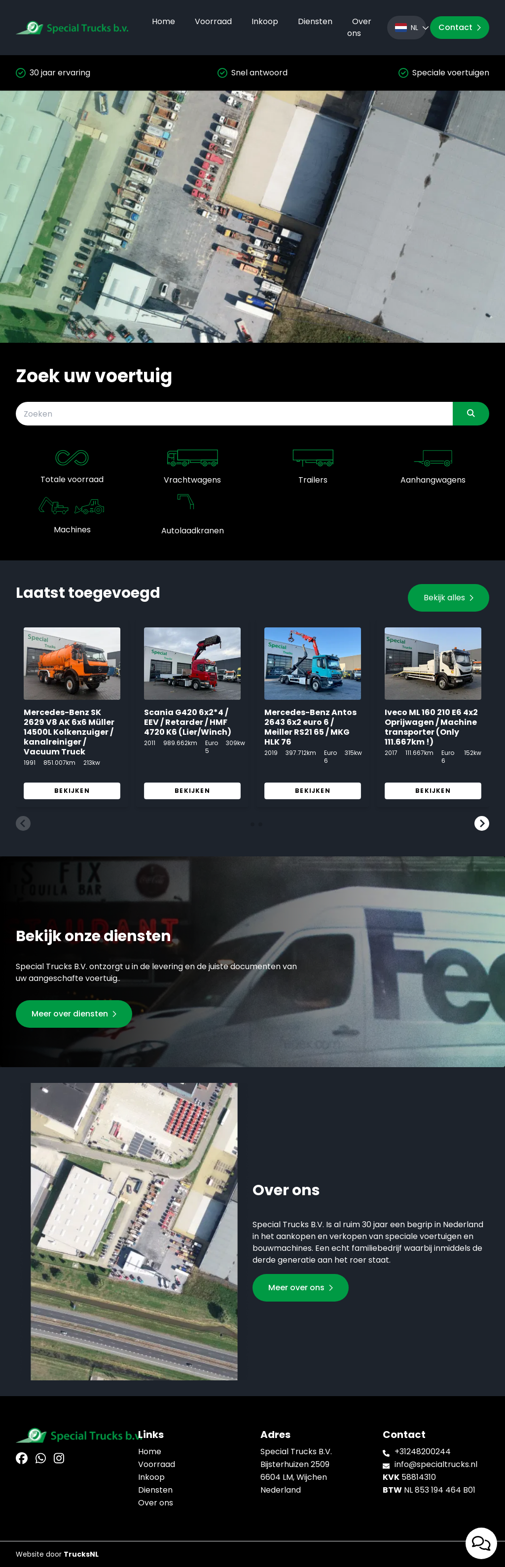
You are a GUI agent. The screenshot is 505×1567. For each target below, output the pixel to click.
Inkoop (265, 21)
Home (163, 21)
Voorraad (213, 21)
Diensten (315, 21)
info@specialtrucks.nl (436, 1464)
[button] (23, 824)
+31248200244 (423, 1451)
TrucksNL (81, 1554)
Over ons (359, 27)
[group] (72, 713)
